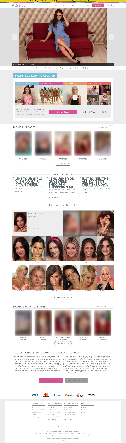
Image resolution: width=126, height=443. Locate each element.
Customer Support (69, 412)
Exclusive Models (36, 412)
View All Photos (102, 306)
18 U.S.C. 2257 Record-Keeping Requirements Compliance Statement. (63, 431)
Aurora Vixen (37, 277)
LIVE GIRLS (82, 5)
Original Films (35, 407)
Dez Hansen (23, 337)
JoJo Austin (88, 248)
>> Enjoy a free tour (95, 112)
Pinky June (88, 277)
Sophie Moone (20, 277)
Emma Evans (20, 248)
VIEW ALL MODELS (63, 297)
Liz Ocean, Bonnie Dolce (63, 337)
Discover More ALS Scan (76, 380)
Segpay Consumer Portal (73, 438)
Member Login (68, 407)
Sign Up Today (63, 112)
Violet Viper (103, 158)
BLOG (88, 5)
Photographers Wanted (54, 412)
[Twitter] (84, 407)
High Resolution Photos (38, 409)
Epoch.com (79, 436)
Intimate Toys (36, 417)
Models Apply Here (53, 409)
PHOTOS (68, 5)
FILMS (62, 5)
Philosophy (51, 414)
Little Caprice (37, 248)
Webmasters (51, 407)
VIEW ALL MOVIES (63, 164)
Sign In (108, 5)
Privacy (66, 417)
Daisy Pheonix (23, 158)
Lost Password (68, 409)
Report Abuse (52, 419)
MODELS (74, 5)
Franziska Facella (105, 277)
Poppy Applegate (36, 213)
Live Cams (34, 414)
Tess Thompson (54, 248)
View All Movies (102, 127)
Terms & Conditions (69, 414)
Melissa (71, 277)
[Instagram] (84, 410)
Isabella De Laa (83, 158)
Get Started (98, 5)
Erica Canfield (63, 158)
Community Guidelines (54, 417)
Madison (54, 277)
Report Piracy (68, 419)
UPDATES (57, 5)
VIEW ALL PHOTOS (63, 343)
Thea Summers (43, 158)
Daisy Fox (105, 248)
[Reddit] (83, 412)
